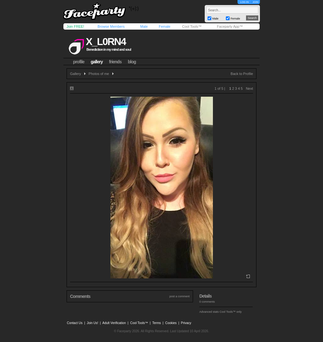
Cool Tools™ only (231, 311)
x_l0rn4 (106, 41)
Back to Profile (242, 74)
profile (79, 61)
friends (115, 61)
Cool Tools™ (192, 26)
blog (132, 61)
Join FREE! (75, 26)
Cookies (171, 323)
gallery (97, 61)
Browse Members (111, 26)
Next (249, 88)
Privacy (186, 323)
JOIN (255, 2)
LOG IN (244, 2)
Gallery (75, 74)
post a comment (179, 296)
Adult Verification (114, 323)
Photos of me (99, 74)
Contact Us (74, 323)
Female (164, 26)
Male (144, 26)
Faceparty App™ (230, 26)
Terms (156, 323)
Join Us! (92, 323)
